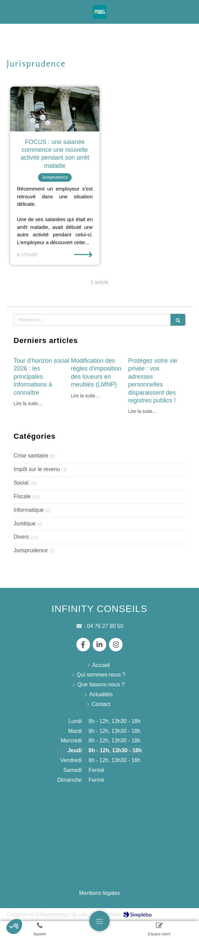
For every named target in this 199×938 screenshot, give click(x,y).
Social (21, 483)
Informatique (29, 510)
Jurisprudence (31, 550)
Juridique (25, 523)
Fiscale (22, 496)
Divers (21, 537)
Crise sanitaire (31, 455)
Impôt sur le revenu (37, 469)
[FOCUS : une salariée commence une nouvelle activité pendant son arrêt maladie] (55, 109)
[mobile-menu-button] (99, 921)
